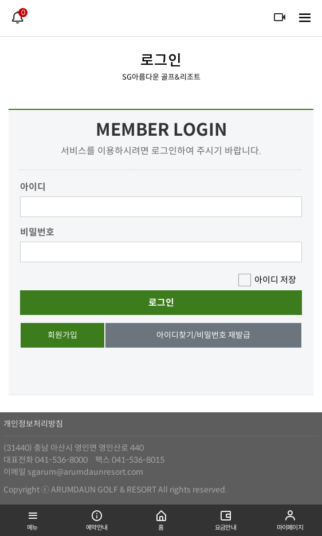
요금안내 (225, 518)
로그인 (161, 303)
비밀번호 (37, 232)
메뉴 (32, 518)
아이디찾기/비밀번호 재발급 (203, 335)
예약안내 (96, 518)
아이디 (33, 187)
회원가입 (62, 335)
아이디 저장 (275, 279)
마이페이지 (290, 518)
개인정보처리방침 (33, 424)
